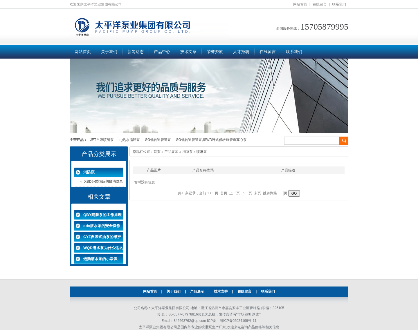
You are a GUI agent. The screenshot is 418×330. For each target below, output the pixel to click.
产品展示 (171, 152)
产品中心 (162, 52)
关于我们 (109, 52)
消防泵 (89, 172)
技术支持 (221, 291)
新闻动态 (135, 52)
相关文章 (99, 196)
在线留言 (320, 4)
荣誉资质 (215, 52)
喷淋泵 (202, 152)
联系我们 (339, 4)
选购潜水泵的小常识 (100, 259)
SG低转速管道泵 (158, 140)
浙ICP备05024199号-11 (238, 321)
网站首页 (300, 4)
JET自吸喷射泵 (101, 140)
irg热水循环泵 (129, 140)
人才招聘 (241, 52)
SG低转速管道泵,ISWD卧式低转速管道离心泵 (211, 140)
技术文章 (188, 52)
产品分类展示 (99, 154)
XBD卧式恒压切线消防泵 (103, 181)
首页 (157, 152)
